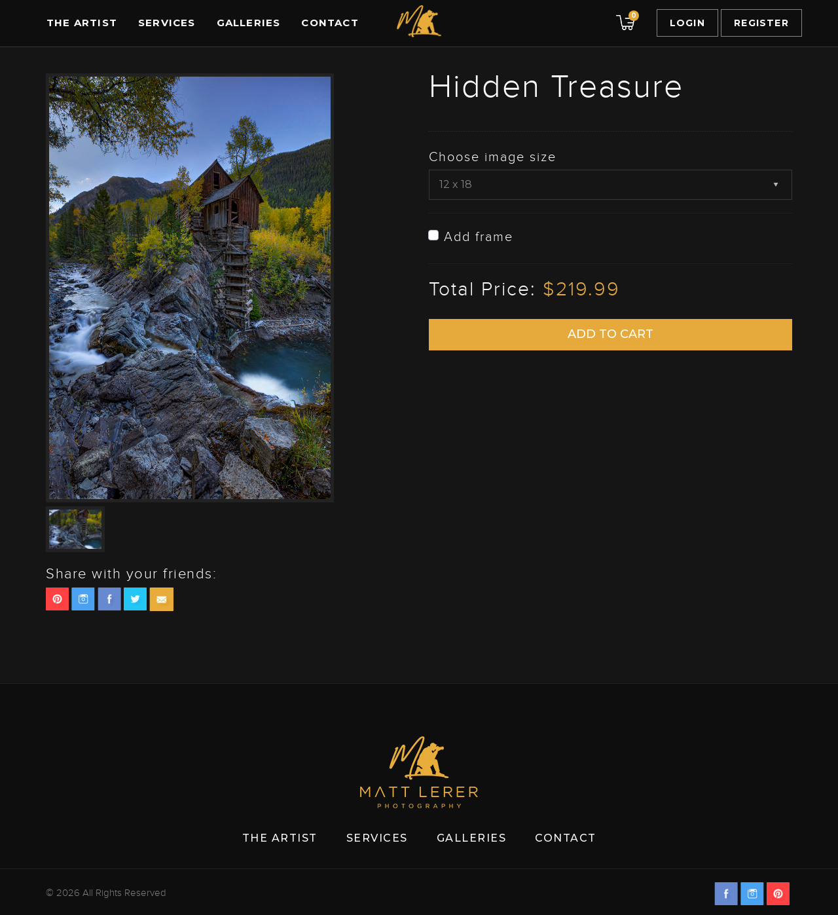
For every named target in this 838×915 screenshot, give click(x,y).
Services (167, 22)
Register (761, 23)
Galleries (249, 22)
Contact (329, 22)
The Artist (81, 22)
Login (687, 23)
